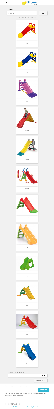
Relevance (21, 13)
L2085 (27, 189)
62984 (27, 218)
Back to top (41, 380)
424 (27, 305)
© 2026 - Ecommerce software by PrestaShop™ (27, 407)
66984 (27, 130)
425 (27, 334)
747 (27, 276)
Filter (43, 13)
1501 (27, 72)
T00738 (27, 160)
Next (44, 376)
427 (27, 363)
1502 (27, 101)
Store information (12, 404)
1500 (27, 43)
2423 (27, 247)
